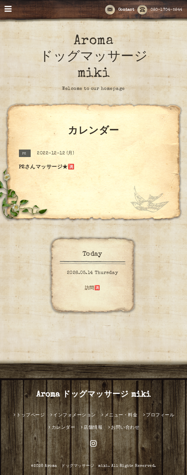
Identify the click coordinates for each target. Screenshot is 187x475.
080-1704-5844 (159, 10)
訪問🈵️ (92, 288)
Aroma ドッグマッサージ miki (93, 57)
